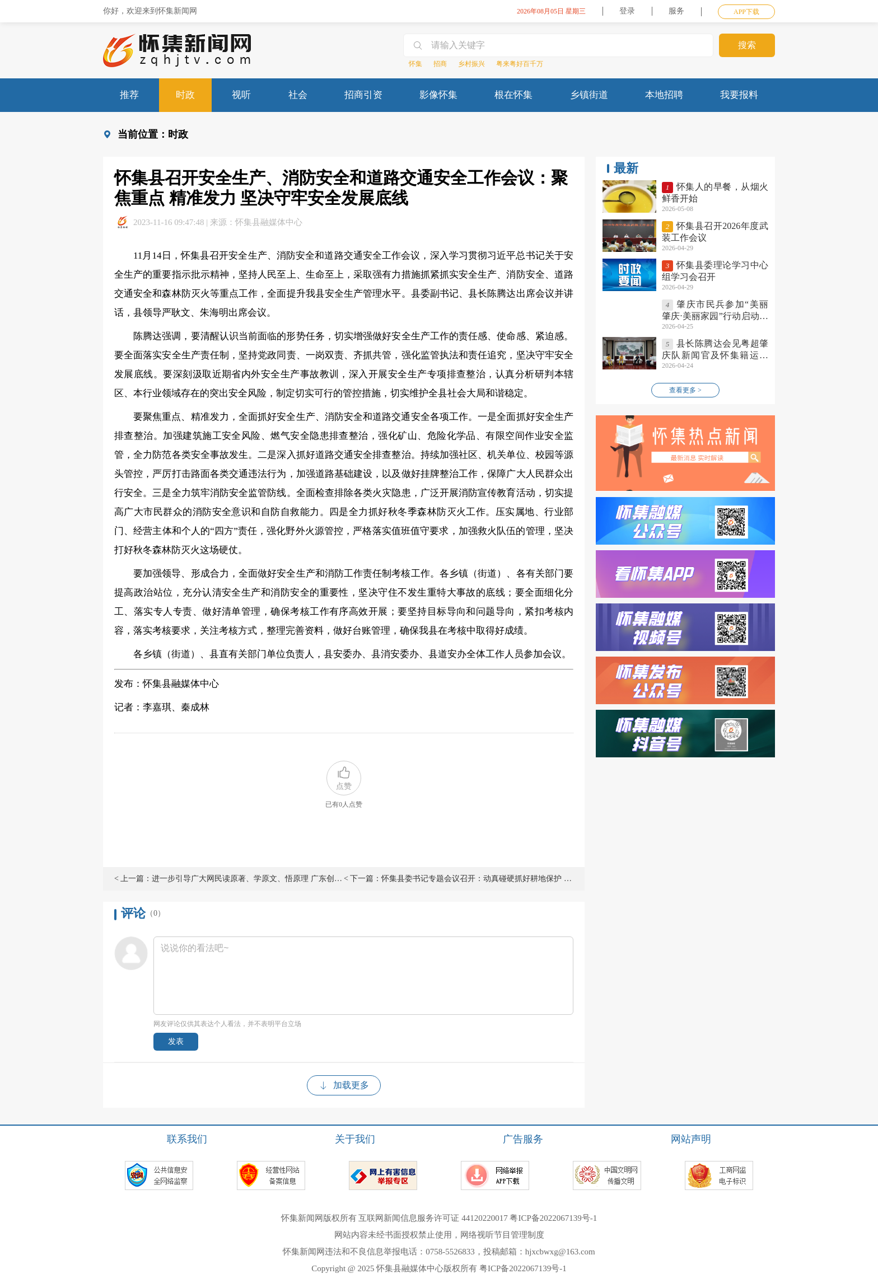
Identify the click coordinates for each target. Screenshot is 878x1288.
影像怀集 (438, 95)
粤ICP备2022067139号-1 (553, 1218)
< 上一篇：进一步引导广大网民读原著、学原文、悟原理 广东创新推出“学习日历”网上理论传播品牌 (229, 879)
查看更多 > (685, 390)
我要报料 (739, 95)
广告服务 (523, 1139)
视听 (241, 95)
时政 (185, 95)
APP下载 (746, 12)
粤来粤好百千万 (519, 63)
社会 (297, 95)
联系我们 (187, 1139)
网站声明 (691, 1139)
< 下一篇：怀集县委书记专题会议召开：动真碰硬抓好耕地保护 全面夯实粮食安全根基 (458, 879)
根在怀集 (513, 95)
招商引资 (363, 95)
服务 (676, 11)
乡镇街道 (589, 95)
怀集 (415, 63)
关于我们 (355, 1139)
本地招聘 (664, 95)
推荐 (129, 95)
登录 (627, 11)
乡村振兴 (471, 63)
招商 (440, 63)
